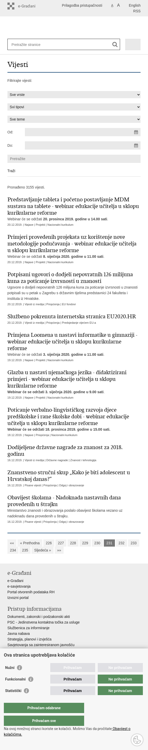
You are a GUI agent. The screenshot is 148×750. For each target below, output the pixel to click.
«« (12, 543)
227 (61, 543)
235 (25, 550)
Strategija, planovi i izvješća (29, 639)
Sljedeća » (42, 550)
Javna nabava (18, 633)
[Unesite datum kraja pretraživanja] (83, 145)
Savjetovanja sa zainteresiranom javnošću (40, 645)
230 (97, 543)
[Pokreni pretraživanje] (115, 44)
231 (109, 543)
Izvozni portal (17, 598)
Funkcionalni (15, 689)
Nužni (9, 678)
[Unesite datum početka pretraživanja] (83, 132)
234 (13, 550)
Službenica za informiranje (28, 628)
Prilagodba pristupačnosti (82, 5)
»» (59, 550)
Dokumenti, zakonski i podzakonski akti (38, 617)
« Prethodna (30, 543)
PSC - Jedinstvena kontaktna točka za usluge (43, 622)
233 (133, 543)
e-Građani (15, 581)
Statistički (13, 701)
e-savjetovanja (19, 586)
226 (49, 543)
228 (73, 543)
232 (121, 543)
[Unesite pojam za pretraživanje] (30, 44)
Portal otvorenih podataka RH (31, 592)
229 (85, 543)
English (135, 5)
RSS (137, 11)
